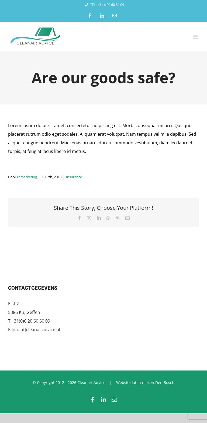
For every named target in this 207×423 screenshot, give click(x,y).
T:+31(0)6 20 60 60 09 (29, 321)
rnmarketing (27, 176)
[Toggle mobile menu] (196, 37)
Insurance (74, 176)
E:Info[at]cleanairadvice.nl (34, 330)
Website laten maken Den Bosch (145, 382)
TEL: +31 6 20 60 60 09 (103, 4)
